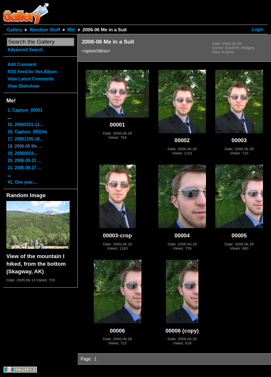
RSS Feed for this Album (32, 71)
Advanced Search (25, 49)
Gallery (14, 29)
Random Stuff (45, 29)
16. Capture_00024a (27, 131)
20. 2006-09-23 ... (24, 160)
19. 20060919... (22, 153)
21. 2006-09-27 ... (24, 167)
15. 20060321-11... (25, 124)
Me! (72, 29)
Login (257, 29)
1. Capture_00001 (25, 110)
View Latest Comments (31, 79)
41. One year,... (22, 182)
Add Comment (22, 64)
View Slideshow (23, 86)
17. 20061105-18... (25, 139)
